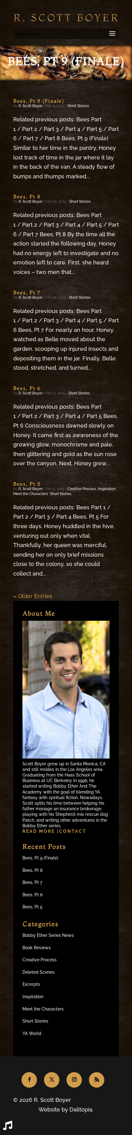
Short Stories (78, 106)
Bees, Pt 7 (26, 292)
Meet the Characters (30, 494)
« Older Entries (32, 596)
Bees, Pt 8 (26, 197)
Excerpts (31, 984)
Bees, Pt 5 (27, 484)
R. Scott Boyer (30, 106)
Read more (39, 831)
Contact (72, 831)
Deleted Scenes (38, 972)
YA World (31, 1033)
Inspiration (107, 489)
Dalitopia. (82, 1109)
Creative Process (81, 489)
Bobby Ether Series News (48, 935)
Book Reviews (36, 947)
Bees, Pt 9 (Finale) (38, 101)
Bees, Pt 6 (27, 388)
